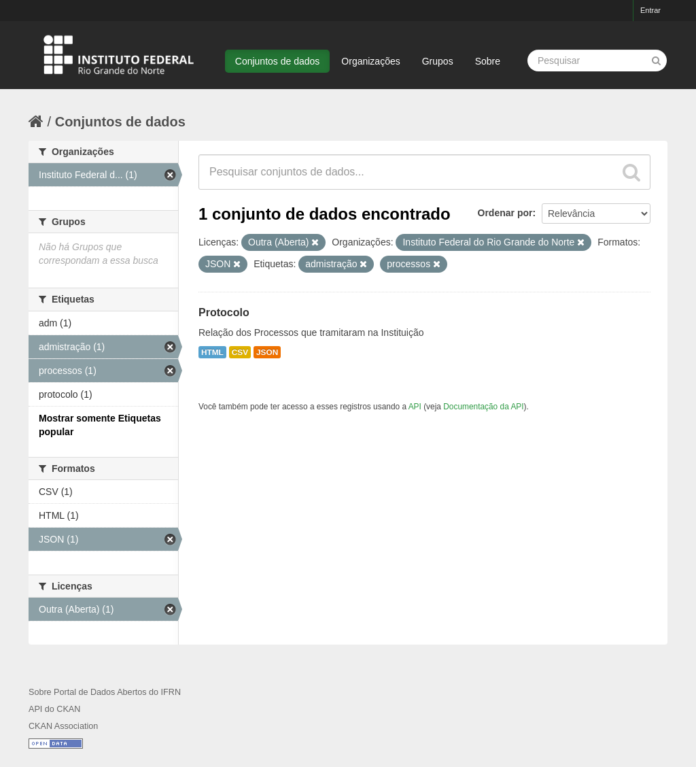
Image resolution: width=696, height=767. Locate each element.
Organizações (370, 61)
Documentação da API (483, 406)
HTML (212, 352)
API (414, 406)
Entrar (650, 10)
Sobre (487, 61)
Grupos (437, 61)
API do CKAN (54, 709)
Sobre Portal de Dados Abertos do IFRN (105, 692)
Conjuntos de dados (277, 61)
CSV (240, 352)
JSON (267, 352)
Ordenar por (505, 212)
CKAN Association (63, 726)
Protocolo (223, 312)
